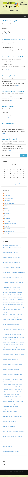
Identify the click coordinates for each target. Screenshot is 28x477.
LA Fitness (16, 339)
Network (22, 371)
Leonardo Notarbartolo (20, 342)
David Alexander (6, 294)
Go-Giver (17, 314)
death (18, 294)
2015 (4, 461)
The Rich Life (16, 416)
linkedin (17, 344)
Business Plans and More (14, 274)
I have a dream (6, 329)
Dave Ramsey (19, 292)
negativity (16, 371)
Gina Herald (19, 312)
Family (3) (6, 205)
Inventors (5, 331)
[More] (7, 33)
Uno (7, 431)
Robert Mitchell (6, 396)
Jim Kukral (5, 337)
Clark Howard (17, 284)
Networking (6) (7, 221)
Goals (12, 23)
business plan (5, 274)
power (17, 384)
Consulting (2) (7, 200)
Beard (19, 257)
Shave (14, 401)
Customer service (12, 292)
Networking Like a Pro (7, 376)
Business (19, 59)
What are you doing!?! (9, 21)
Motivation (17, 23)
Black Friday (11, 262)
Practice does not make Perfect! (12, 57)
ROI (10, 396)
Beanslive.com (17, 473)
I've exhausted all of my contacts (13, 91)
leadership (13, 342)
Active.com (11, 247)
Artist (14, 252)
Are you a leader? (8, 106)
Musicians (5, 369)
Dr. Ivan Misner (21, 299)
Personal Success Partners (8, 381)
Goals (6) (6, 208)
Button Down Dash (15, 277)
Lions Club (22, 344)
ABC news (21, 245)
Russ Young (9, 399)
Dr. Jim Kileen (5, 302)
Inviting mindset (11, 331)
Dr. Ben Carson (6, 299)
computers (14, 289)
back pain (17, 255)
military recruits (15, 364)
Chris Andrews (11, 284)
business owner (14, 272)
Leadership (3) (7, 213)
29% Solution (5, 245)
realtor (4, 391)
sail (13, 399)
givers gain (5, 314)
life (9, 344)
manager (14, 349)
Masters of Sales (6, 354)
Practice (20, 384)
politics (13, 384)
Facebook (14, 307)
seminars (10, 401)
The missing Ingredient (9, 76)
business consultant (7, 272)
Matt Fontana (21, 354)
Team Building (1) (8, 228)
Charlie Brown (5, 282)
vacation (10, 431)
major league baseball (7, 349)
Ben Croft (12, 260)
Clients (11, 287)
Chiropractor (5, 284)
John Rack (16, 337)
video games (15, 431)
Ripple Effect (13, 394)
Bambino (21, 255)
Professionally (17, 386)
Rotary (16, 396)
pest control (21, 381)
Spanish (17, 404)
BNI (19, 262)
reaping (8, 391)
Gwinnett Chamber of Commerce (17, 319)
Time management (6, 421)
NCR (12, 371)
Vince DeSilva (21, 431)
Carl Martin (9, 279)
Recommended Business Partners (11, 451)
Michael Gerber (15, 359)
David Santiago (13, 294)
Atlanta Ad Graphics (7, 255)
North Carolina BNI (6, 379)
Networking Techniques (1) (10, 223)
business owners (21, 272)
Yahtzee (12, 436)
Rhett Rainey (21, 391)
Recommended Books (8, 449)
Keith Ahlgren (21, 337)
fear (4, 309)
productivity (12, 386)
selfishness (5, 401)
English (4, 307)
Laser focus (21, 339)
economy (5, 304)
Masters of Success (14, 354)
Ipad (15, 331)
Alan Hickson (5, 250)
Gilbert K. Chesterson (12, 312)
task (8, 411)
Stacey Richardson (6, 409)
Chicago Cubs (12, 282)
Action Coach (5, 247)
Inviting (16, 93)
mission (20, 364)
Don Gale (8, 297)
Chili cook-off (21, 282)
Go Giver (10, 314)
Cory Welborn (5, 292)
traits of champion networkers (8, 429)
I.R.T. (11, 329)
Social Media (5, 404)
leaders (8, 342)
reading (15, 389)
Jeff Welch (14, 334)
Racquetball (5, 389)
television (15, 411)
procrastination (6, 386)
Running (4, 399)
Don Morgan (13, 297)
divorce (4, 297)
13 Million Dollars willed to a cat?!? (13, 40)
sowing (13, 404)
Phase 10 (5, 384)
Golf (21, 314)
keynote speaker (6, 339)
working (4, 436)
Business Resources (7, 446)
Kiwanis (11, 339)
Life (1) (5, 216)
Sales (16, 399)
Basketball (15, 257)
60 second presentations (13, 245)
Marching (23, 349)
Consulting (4, 61)
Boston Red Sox (6, 267)
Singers (17, 401)
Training (10, 43)
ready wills (20, 389)
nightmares (14, 376)
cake (21, 277)
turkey (4, 431)
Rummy (20, 396)
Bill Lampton (5, 262)
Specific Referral (6, 406)
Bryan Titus (5, 269)
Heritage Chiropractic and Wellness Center (11, 324)
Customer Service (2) (9, 203)
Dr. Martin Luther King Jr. (14, 302)
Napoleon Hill (16, 369)
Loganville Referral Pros (7, 347)
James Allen (19, 331)
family (23, 307)
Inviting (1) (6, 210)
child (16, 282)
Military (9, 364)
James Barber (7, 334)
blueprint (16, 262)
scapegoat (20, 399)
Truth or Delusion (18, 429)
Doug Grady (19, 297)
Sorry (10, 404)
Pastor (16, 379)
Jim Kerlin (19, 334)
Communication (14, 141)
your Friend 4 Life (18, 436)
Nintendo (19, 376)
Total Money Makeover (7, 423)
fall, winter (19, 307)
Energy (22, 304)
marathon (18, 349)
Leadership (16, 108)
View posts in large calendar (14, 184)
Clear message (6, 287)
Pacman (12, 379)
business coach (16, 269)
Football (15, 309)
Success (4, 411)
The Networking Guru (8, 416)
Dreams (21, 302)
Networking (19, 78)
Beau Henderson (6, 260)
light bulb (13, 344)
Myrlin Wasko (10, 369)
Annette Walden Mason (20, 250)
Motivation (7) (7, 218)
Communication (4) (8, 198)
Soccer (21, 401)
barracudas (5, 257)
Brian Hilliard (12, 267)
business (10, 269)
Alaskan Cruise (12, 250)
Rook (13, 396)
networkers (5, 374)
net (19, 371)
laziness (4, 342)
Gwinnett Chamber (6, 319)
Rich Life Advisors (6, 394)
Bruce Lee (18, 267)
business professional (7, 277)
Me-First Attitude (8, 124)
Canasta (4, 279)
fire (6, 309)
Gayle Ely (5, 312)
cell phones (17, 279)
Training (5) (6, 233)
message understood (7, 359)
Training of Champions (9, 426)
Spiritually (12, 406)
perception (21, 379)
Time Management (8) (9, 231)
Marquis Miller (5, 352)
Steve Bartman (14, 409)
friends (19, 309)
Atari (17, 252)
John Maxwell (10, 337)
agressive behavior (17, 247)
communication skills (7, 289)
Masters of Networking (18, 352)
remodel (16, 391)
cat (13, 279)
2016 (4, 464)
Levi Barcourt (5, 344)
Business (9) (7, 195)
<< (6, 164)
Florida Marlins (10, 309)
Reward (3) (6, 226)
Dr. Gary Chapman (13, 299)
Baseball (10, 257)
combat (18, 287)
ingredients (15, 329)
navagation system (6, 371)
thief (21, 416)
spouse (16, 406)
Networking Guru (18, 374)
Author (13, 255)
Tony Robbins (13, 421)
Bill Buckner (17, 260)
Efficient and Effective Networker (14, 304)
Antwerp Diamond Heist (7, 252)
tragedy (14, 423)
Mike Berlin (5, 364)
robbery (18, 394)
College (14, 287)
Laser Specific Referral (9, 139)
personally (16, 381)
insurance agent (21, 329)
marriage (11, 352)
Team (11, 411)
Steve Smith (20, 409)
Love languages (16, 347)
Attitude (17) (6, 193)
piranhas (9, 384)
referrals (12, 391)
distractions (22, 294)
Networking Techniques (7, 143)
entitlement (9, 307)
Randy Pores (11, 389)
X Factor (8, 436)
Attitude (15, 59)
